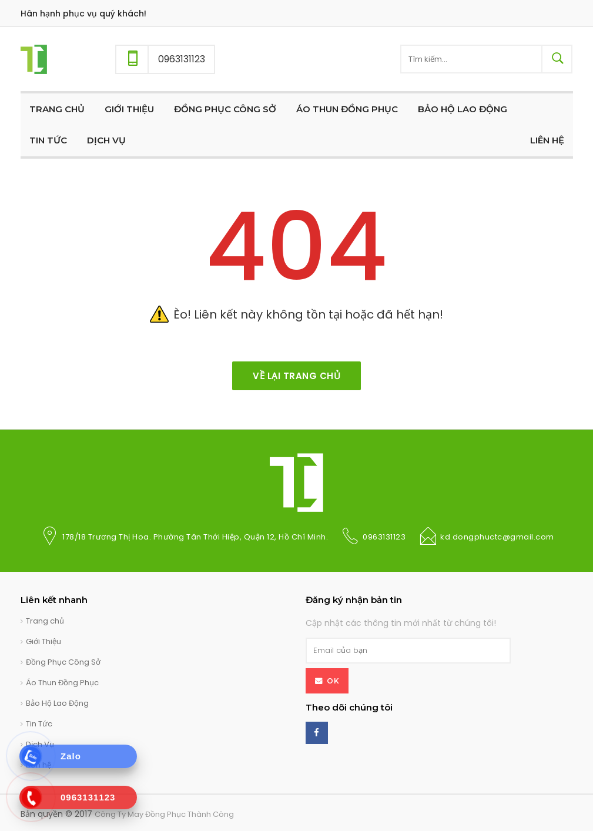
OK (333, 680)
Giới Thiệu (43, 641)
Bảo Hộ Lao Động (57, 703)
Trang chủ (45, 620)
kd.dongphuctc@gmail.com (497, 536)
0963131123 (384, 536)
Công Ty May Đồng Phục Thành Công (164, 814)
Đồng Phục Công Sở (63, 662)
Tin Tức (39, 723)
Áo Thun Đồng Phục (62, 682)
